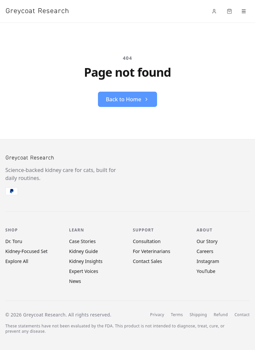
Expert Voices (83, 271)
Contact (242, 314)
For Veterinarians (151, 251)
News (75, 281)
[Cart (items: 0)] (229, 11)
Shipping (198, 314)
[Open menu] (244, 11)
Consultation (147, 241)
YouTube (206, 271)
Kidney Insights (86, 261)
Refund (220, 314)
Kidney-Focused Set (26, 251)
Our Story (207, 241)
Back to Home (127, 99)
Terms (177, 314)
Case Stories (82, 241)
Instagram (208, 261)
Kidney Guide (83, 251)
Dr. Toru (13, 241)
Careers (205, 251)
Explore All (16, 261)
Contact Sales (147, 261)
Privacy (157, 314)
